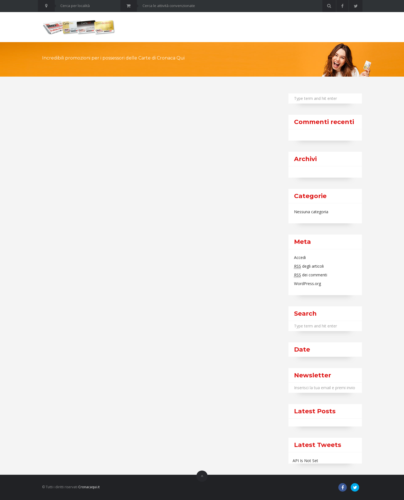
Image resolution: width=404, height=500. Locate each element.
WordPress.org (307, 283)
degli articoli (309, 266)
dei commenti (310, 275)
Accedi (300, 257)
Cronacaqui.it (89, 487)
